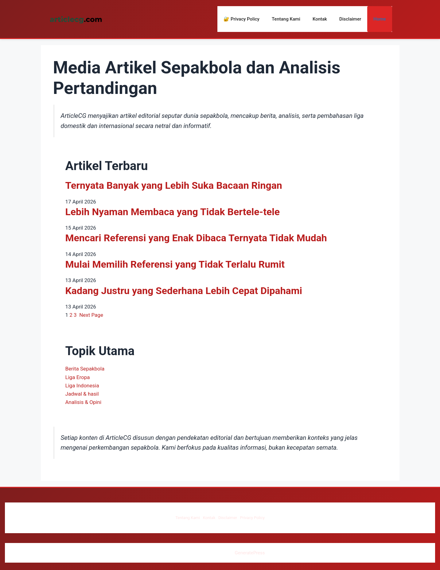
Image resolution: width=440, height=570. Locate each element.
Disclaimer (350, 19)
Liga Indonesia (82, 385)
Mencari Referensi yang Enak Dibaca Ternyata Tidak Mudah (196, 238)
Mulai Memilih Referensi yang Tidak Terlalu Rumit (175, 264)
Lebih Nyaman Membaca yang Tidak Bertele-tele (172, 212)
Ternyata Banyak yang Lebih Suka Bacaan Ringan (173, 185)
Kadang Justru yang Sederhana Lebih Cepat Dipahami (183, 291)
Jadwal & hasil (82, 394)
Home (379, 19)
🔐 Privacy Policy (241, 19)
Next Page (91, 315)
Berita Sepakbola (85, 369)
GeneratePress (250, 553)
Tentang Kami (286, 19)
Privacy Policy (252, 517)
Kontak (320, 19)
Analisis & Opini (83, 402)
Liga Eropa (77, 377)
